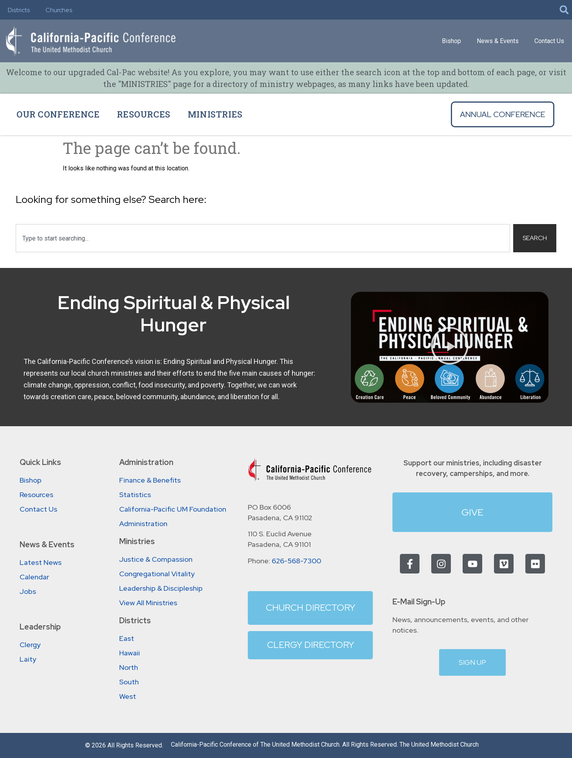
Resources (143, 114)
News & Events (498, 41)
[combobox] (263, 238)
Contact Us (549, 41)
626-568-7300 (296, 560)
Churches (58, 10)
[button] (564, 10)
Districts (19, 10)
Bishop (451, 41)
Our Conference (58, 114)
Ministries (215, 114)
